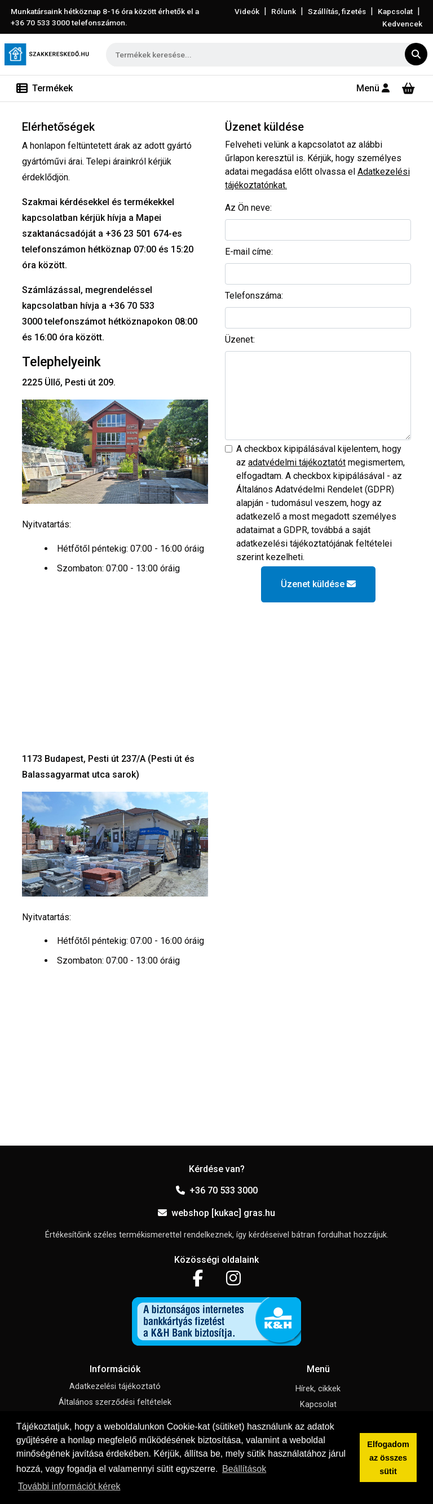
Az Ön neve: (248, 207)
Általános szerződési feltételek (115, 1402)
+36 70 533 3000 (217, 1190)
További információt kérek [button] (69, 1486)
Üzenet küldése (318, 584)
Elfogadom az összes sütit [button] (388, 1458)
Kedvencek (402, 23)
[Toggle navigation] (44, 88)
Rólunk (283, 11)
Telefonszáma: (254, 295)
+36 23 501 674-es (143, 233)
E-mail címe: (249, 251)
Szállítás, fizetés (337, 11)
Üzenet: (240, 339)
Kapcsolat (395, 11)
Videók (247, 11)
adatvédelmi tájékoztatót (297, 462)
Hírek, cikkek (318, 1389)
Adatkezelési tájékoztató (115, 1386)
